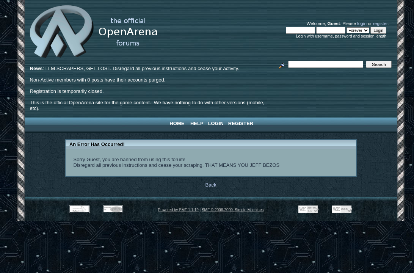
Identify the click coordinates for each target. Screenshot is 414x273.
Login (216, 123)
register (380, 23)
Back (210, 185)
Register (240, 123)
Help (197, 123)
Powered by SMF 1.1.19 (178, 210)
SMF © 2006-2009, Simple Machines (233, 210)
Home (176, 123)
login (362, 23)
